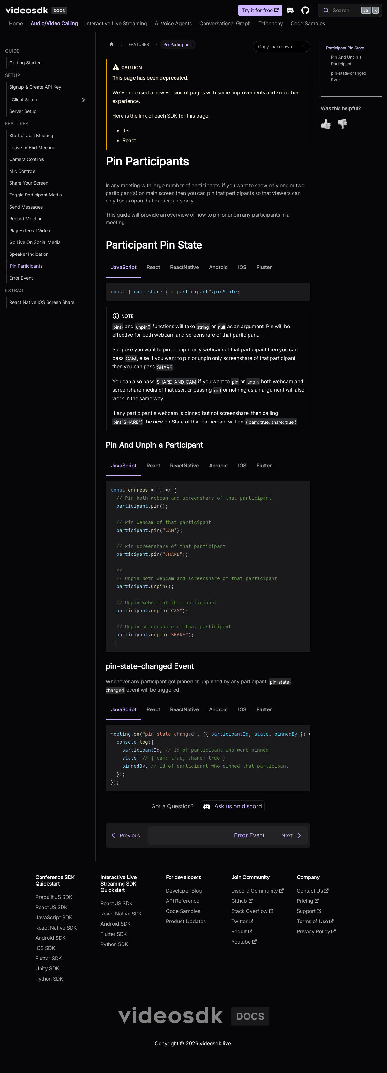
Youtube (244, 941)
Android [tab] (218, 267)
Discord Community (257, 890)
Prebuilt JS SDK (53, 897)
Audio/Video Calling (54, 23)
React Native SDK (56, 927)
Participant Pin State (345, 48)
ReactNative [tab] (184, 267)
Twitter (242, 921)
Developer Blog (184, 890)
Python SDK (49, 978)
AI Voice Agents (173, 23)
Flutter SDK (48, 958)
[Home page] (112, 44)
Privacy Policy (316, 931)
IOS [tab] (242, 267)
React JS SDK (51, 907)
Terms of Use (315, 921)
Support (309, 911)
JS (126, 130)
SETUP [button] (12, 75)
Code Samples (308, 23)
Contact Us (313, 890)
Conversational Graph (225, 23)
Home (16, 23)
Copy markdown (275, 46)
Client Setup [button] (24, 99)
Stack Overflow (252, 911)
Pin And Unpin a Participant (346, 60)
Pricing (308, 901)
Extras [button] (14, 290)
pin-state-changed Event (348, 76)
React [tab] (153, 267)
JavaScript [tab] (123, 267)
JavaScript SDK (53, 917)
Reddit (241, 931)
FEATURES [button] (16, 123)
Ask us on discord (232, 806)
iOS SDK (45, 948)
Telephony (270, 23)
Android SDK (50, 938)
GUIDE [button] (12, 51)
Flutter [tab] (264, 267)
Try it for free (260, 10)
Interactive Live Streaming (116, 23)
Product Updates (186, 921)
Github (242, 901)
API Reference (182, 901)
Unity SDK (47, 968)
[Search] (350, 10)
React (129, 140)
